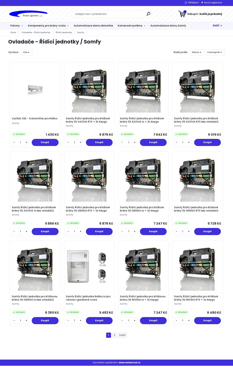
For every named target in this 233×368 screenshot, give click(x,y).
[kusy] (20, 142)
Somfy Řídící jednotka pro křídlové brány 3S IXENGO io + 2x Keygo (142, 210)
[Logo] (28, 14)
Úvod (13, 32)
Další (216, 25)
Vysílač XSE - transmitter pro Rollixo (35, 118)
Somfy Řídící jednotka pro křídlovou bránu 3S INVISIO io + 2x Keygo (143, 300)
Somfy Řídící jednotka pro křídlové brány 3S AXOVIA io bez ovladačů (34, 210)
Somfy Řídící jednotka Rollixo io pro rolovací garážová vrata (88, 300)
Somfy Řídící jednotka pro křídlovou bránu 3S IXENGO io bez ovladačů (35, 300)
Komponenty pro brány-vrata (47, 25)
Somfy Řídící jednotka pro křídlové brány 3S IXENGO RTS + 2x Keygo (88, 210)
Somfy (80, 32)
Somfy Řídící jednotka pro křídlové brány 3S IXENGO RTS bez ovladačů (196, 210)
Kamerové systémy (130, 25)
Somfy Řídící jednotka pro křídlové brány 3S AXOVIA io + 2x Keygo (142, 120)
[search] (148, 15)
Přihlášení (193, 2)
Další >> (122, 337)
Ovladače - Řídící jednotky (36, 32)
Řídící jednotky (64, 32)
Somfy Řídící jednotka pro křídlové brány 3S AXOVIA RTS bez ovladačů (196, 120)
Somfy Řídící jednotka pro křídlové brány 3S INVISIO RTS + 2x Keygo (196, 300)
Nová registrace (213, 2)
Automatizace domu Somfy (168, 25)
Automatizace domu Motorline (93, 25)
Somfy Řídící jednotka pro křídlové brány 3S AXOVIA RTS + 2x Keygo (88, 120)
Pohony (15, 25)
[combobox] (197, 52)
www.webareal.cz (129, 365)
